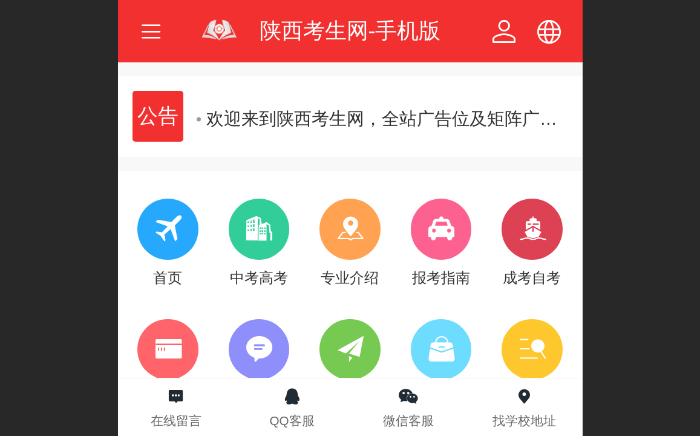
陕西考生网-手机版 (350, 30)
